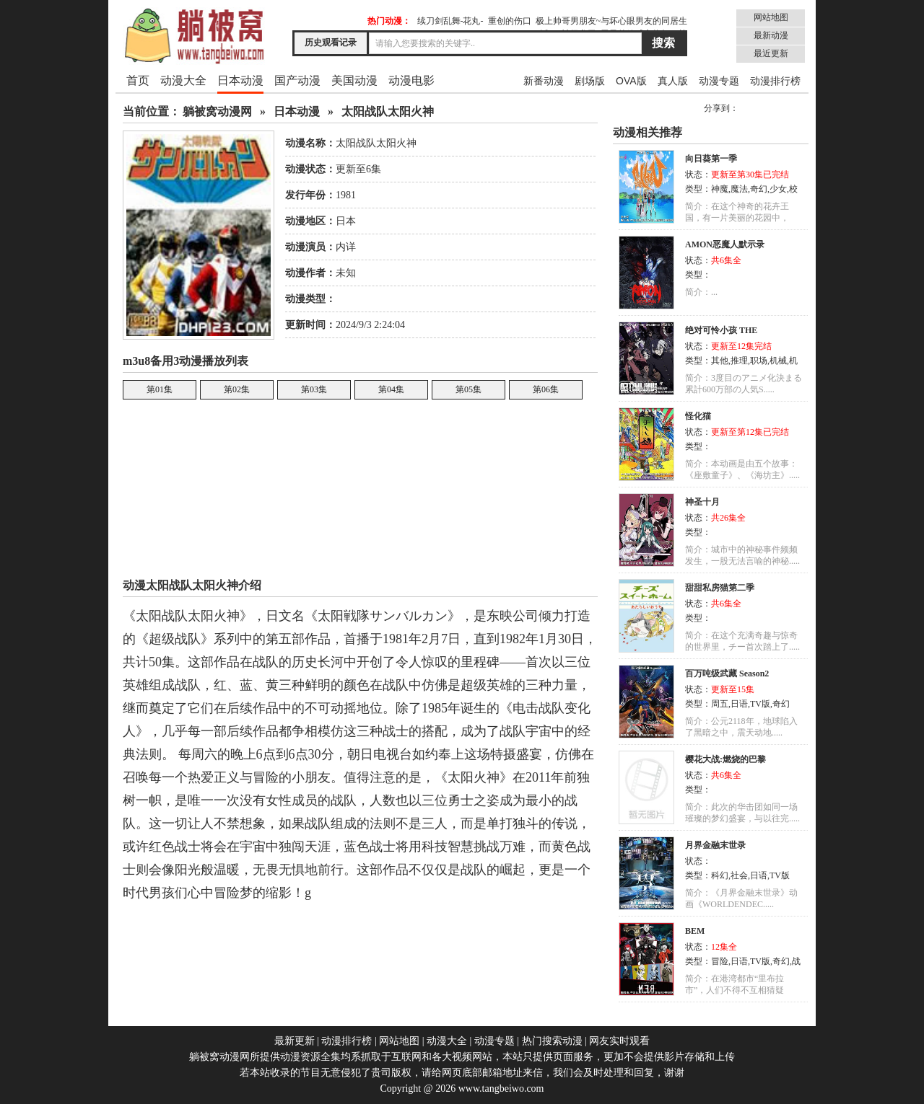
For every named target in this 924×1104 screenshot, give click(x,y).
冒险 (719, 961)
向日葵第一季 (711, 159)
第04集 (391, 389)
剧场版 (590, 81)
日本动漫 (240, 80)
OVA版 (631, 81)
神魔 (719, 189)
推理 (739, 361)
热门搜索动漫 (552, 1040)
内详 (346, 247)
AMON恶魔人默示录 (724, 244)
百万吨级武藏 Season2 (727, 673)
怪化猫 (698, 416)
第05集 (468, 389)
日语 (739, 704)
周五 (719, 704)
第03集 (314, 389)
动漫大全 (183, 80)
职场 (758, 361)
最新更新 (294, 1040)
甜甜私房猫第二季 (719, 588)
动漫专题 (719, 81)
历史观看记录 (331, 42)
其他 (719, 361)
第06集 (546, 389)
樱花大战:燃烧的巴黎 (725, 759)
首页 (137, 80)
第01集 (160, 389)
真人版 (673, 81)
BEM (695, 931)
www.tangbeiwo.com (501, 1088)
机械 (778, 361)
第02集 (237, 389)
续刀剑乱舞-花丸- (450, 21)
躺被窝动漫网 (217, 111)
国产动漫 (297, 80)
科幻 (719, 875)
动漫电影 (411, 80)
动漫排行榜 (775, 81)
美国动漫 (354, 80)
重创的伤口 (509, 21)
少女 (778, 189)
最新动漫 (771, 35)
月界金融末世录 (715, 845)
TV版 (760, 704)
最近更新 (771, 53)
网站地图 (771, 17)
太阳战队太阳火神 (387, 111)
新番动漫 (543, 81)
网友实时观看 (619, 1040)
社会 (739, 875)
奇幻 (758, 189)
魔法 (739, 189)
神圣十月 (702, 502)
